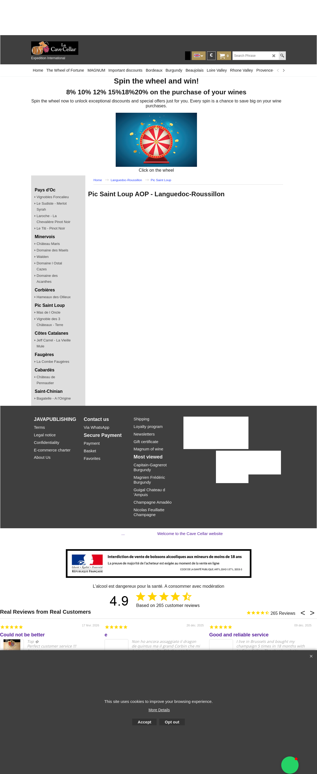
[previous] (278, 70)
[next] (283, 70)
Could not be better (22, 634)
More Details (159, 710)
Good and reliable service (239, 634)
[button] (290, 765)
